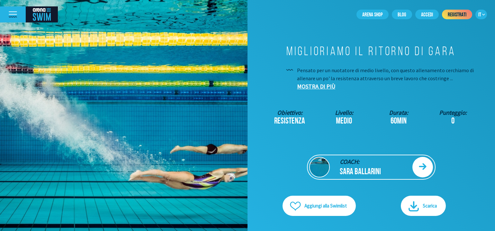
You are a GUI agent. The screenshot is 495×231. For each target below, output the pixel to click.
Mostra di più (316, 86)
